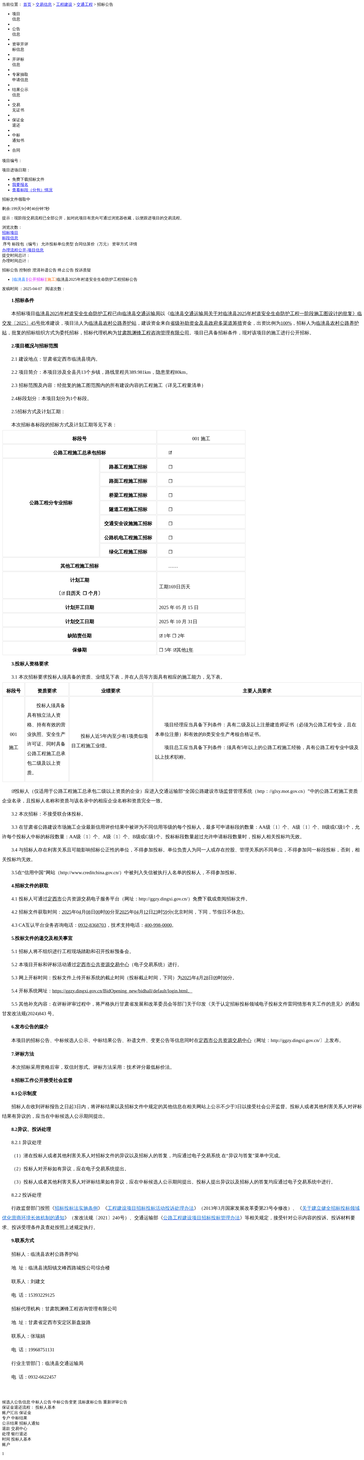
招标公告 (10, 270)
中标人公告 (41, 1402)
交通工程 (85, 4)
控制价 (25, 270)
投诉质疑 (83, 270)
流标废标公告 (90, 1402)
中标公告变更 (65, 1402)
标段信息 (10, 238)
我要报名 (20, 184)
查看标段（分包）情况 (32, 190)
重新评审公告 (115, 1402)
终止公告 (66, 270)
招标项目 (10, 232)
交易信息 (44, 4)
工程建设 (64, 4)
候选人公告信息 (16, 1402)
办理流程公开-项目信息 (23, 250)
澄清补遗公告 (44, 270)
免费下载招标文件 (28, 179)
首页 (27, 4)
